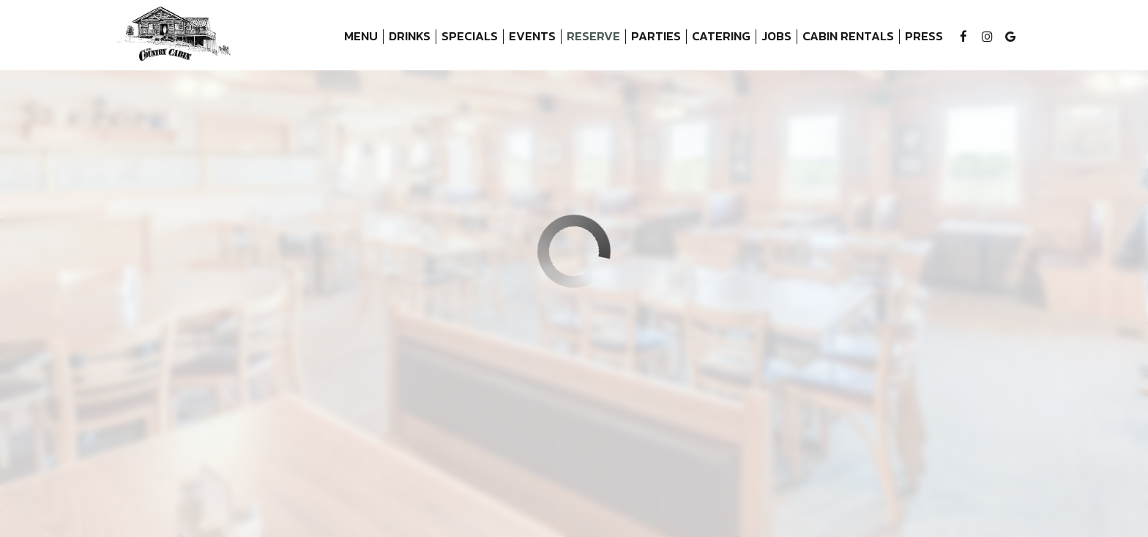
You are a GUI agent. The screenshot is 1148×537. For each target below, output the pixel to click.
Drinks (409, 36)
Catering (721, 36)
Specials (469, 36)
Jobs (776, 36)
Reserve (593, 36)
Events (532, 36)
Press (924, 36)
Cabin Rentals (845, 36)
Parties (656, 36)
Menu (361, 36)
